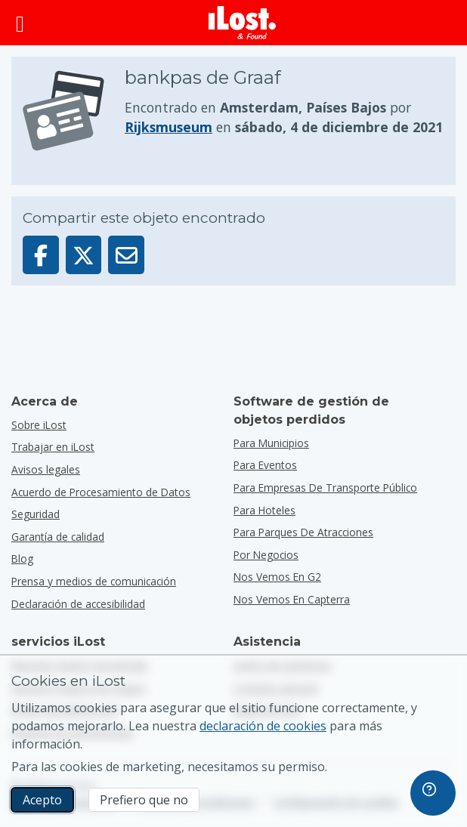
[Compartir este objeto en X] (84, 255)
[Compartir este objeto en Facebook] (41, 255)
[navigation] (433, 793)
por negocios (266, 555)
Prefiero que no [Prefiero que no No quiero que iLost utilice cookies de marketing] (144, 800)
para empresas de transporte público (325, 487)
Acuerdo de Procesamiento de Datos (100, 492)
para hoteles (264, 510)
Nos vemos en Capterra (292, 599)
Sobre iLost (38, 425)
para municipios (271, 443)
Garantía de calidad (57, 536)
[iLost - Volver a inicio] (242, 22)
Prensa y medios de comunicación (93, 581)
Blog (22, 558)
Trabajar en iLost (52, 447)
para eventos (265, 465)
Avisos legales (45, 469)
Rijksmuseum (168, 127)
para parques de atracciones (303, 532)
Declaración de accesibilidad (78, 604)
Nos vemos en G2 (277, 576)
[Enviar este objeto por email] (126, 255)
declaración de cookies (262, 725)
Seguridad (35, 514)
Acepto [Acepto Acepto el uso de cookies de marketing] (42, 800)
